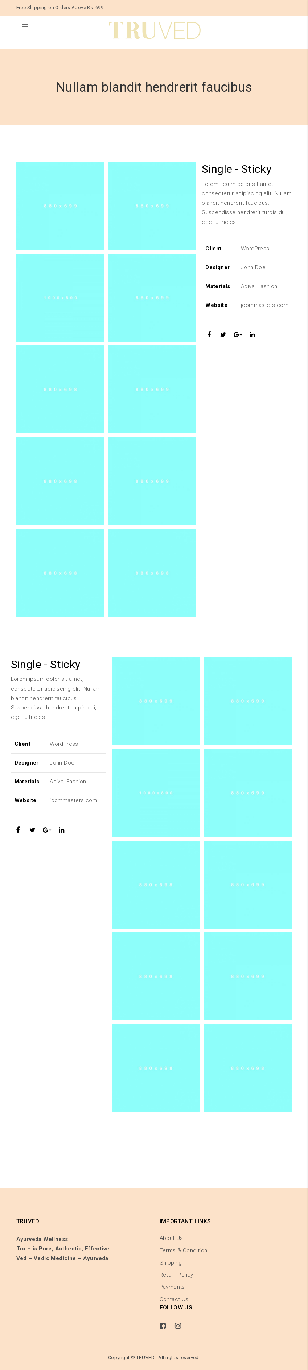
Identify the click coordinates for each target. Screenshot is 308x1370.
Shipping (171, 1262)
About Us (171, 1238)
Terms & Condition (184, 1250)
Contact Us (174, 1299)
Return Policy (176, 1274)
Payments (172, 1287)
